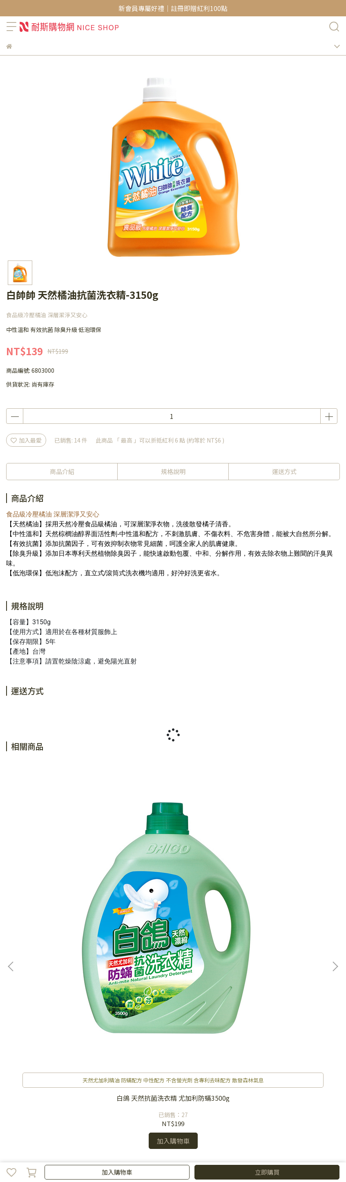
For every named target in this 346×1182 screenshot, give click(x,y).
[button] (335, 861)
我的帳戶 (33, 1047)
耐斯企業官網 (117, 1080)
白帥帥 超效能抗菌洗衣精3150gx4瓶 (279, 890)
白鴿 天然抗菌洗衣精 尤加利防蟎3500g (67, 890)
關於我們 (17, 1080)
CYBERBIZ (254, 1151)
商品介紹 (62, 471)
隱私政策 (44, 1080)
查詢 (12, 1047)
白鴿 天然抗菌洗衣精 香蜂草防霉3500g (173, 890)
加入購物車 (117, 1172)
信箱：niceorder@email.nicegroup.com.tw (64, 1014)
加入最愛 (26, 440)
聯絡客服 (60, 1047)
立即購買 (267, 1172)
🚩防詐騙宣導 (78, 1080)
